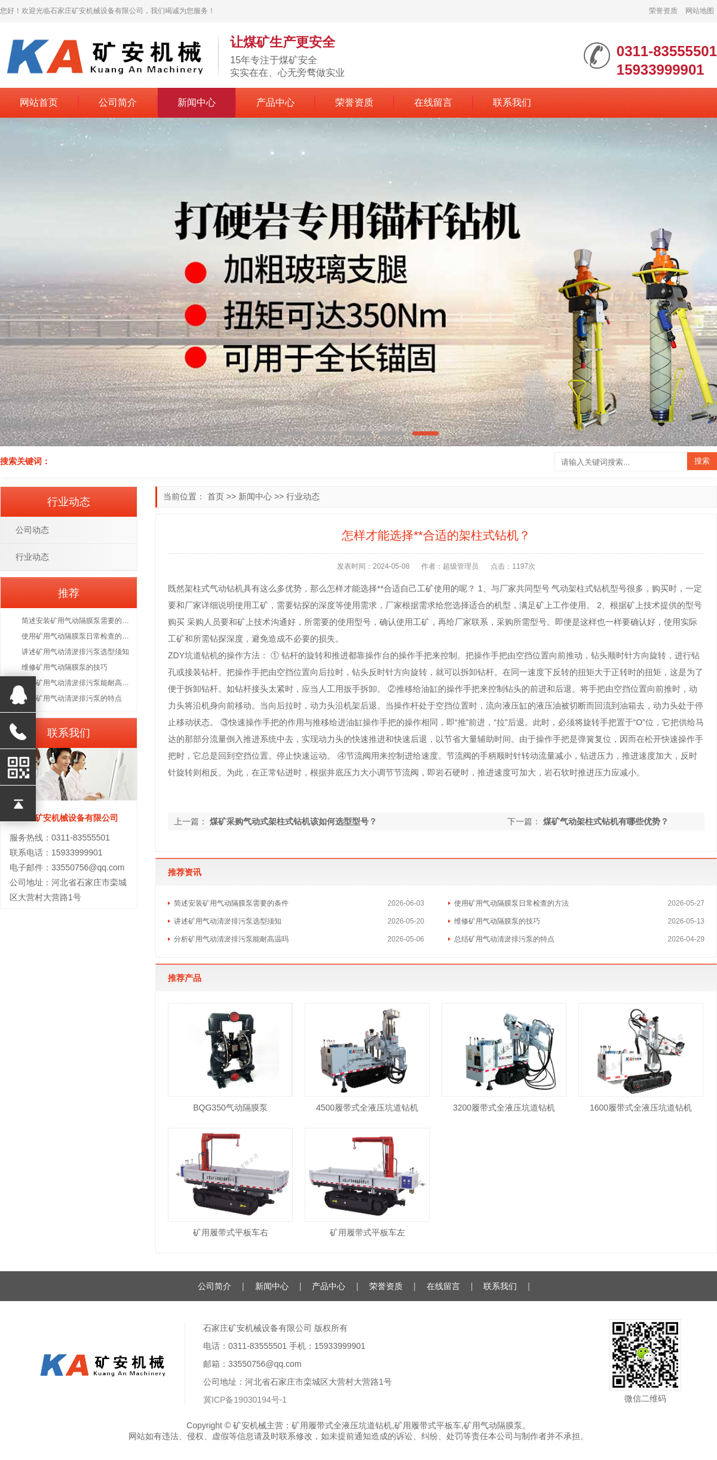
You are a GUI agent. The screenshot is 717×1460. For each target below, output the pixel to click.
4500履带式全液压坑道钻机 (367, 1107)
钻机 (234, 588)
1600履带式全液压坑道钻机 (641, 1107)
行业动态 (303, 496)
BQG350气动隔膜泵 (230, 1107)
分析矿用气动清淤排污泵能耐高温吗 (231, 939)
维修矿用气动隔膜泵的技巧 (497, 921)
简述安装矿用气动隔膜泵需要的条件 (231, 903)
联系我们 (512, 102)
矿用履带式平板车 (427, 1425)
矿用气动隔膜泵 (493, 1425)
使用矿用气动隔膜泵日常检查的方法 (511, 903)
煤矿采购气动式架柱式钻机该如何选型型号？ (293, 821)
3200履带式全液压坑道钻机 (504, 1107)
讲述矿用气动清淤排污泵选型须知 (227, 921)
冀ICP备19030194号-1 (245, 1399)
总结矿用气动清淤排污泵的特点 (504, 939)
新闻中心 (196, 102)
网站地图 (699, 11)
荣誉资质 (663, 11)
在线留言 (433, 102)
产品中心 (275, 102)
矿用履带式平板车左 (367, 1232)
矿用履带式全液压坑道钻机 (342, 1425)
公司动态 (32, 530)
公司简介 (118, 102)
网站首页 (39, 102)
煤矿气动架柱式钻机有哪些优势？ (606, 821)
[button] (291, 433)
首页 (215, 496)
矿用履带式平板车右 (230, 1232)
